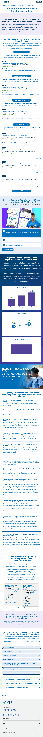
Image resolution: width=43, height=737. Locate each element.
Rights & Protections (13, 733)
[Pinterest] (11, 715)
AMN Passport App (13, 46)
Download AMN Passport (8, 249)
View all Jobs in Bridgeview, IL (21, 190)
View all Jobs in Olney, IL (21, 124)
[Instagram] (18, 715)
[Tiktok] (13, 715)
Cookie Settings (28, 733)
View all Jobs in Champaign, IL (21, 76)
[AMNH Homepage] (6, 1)
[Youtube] (16, 715)
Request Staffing (9, 380)
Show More (21, 31)
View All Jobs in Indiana (21, 52)
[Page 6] (24, 607)
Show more (21, 624)
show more (38, 71)
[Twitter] (6, 715)
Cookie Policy (21, 733)
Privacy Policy (5, 733)
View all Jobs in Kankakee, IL (21, 100)
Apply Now (39, 1)
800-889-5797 (9, 710)
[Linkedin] (9, 715)
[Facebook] (4, 715)
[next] (39, 594)
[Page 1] (18, 607)
